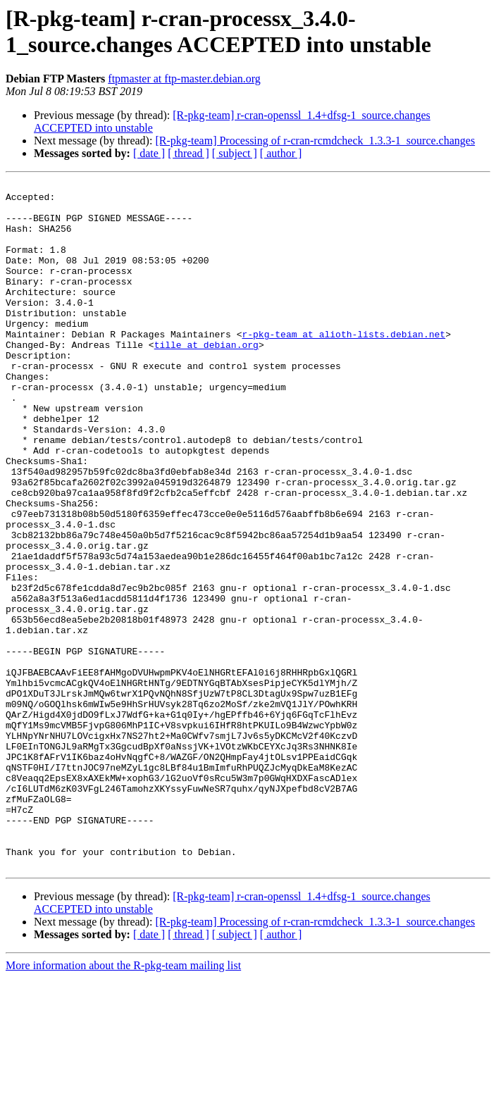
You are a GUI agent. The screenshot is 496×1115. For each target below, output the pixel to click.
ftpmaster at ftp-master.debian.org (184, 79)
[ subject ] (234, 153)
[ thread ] (188, 153)
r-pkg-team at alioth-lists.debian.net (343, 365)
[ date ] (149, 153)
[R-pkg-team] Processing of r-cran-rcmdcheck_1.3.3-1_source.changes (315, 141)
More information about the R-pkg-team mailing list (123, 1103)
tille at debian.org (206, 378)
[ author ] (281, 153)
